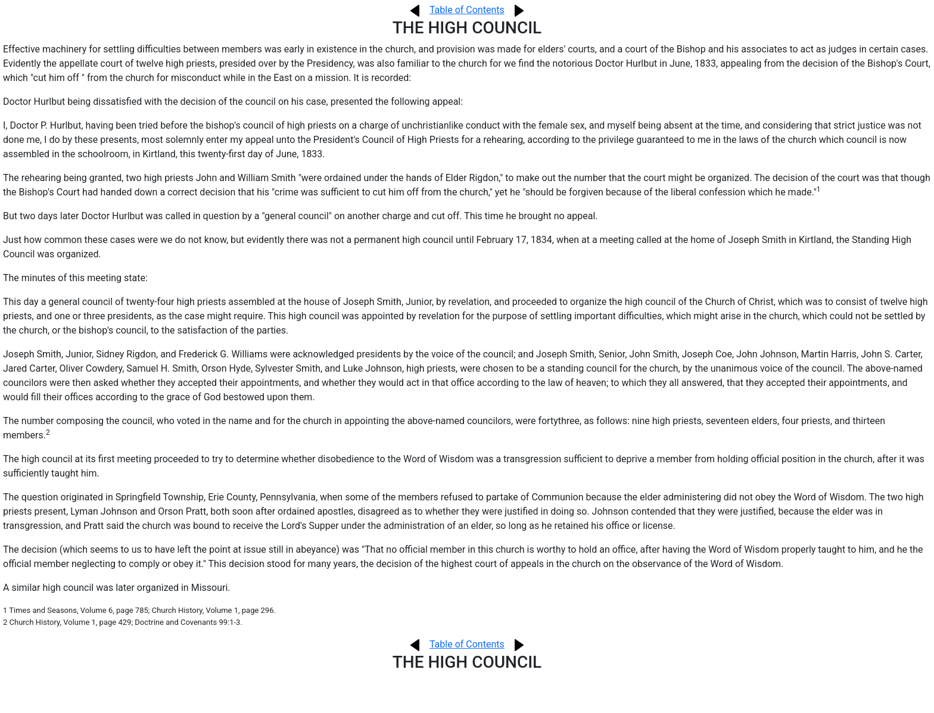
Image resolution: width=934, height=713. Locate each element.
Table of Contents (467, 9)
